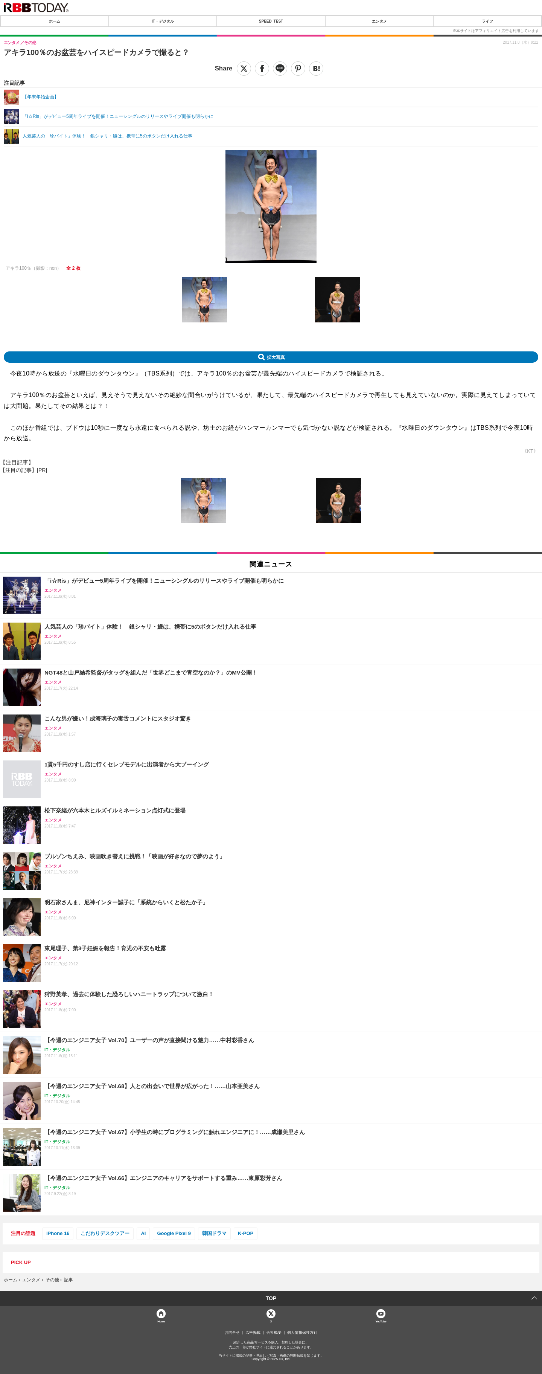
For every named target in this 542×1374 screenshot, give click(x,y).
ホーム (54, 21)
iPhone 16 (57, 1233)
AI (143, 1233)
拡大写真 (276, 357)
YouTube (381, 1321)
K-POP (245, 1233)
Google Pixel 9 (174, 1233)
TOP (271, 1298)
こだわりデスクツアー (105, 1233)
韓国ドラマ (214, 1233)
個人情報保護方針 (302, 1332)
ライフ (487, 21)
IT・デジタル (163, 21)
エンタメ (379, 21)
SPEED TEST (271, 21)
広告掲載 (252, 1332)
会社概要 (274, 1332)
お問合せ (232, 1332)
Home (161, 1321)
